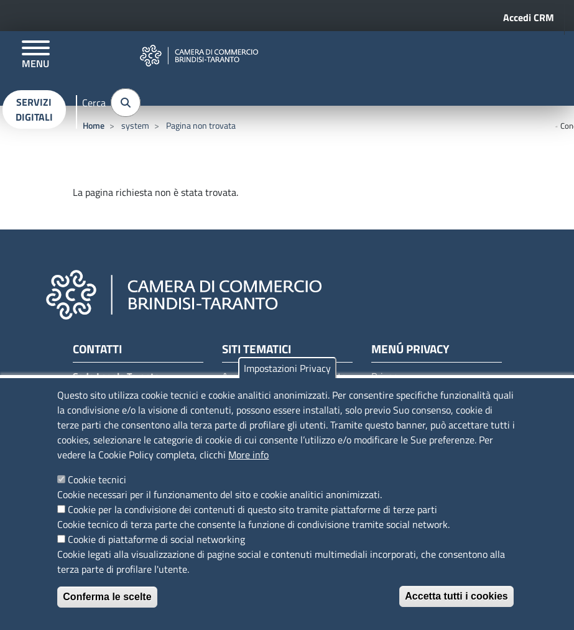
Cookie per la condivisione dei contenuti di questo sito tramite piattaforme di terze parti (252, 509)
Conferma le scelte (107, 596)
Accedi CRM (528, 17)
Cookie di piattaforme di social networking (156, 539)
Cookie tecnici (97, 479)
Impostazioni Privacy (287, 368)
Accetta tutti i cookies (456, 596)
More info (248, 454)
